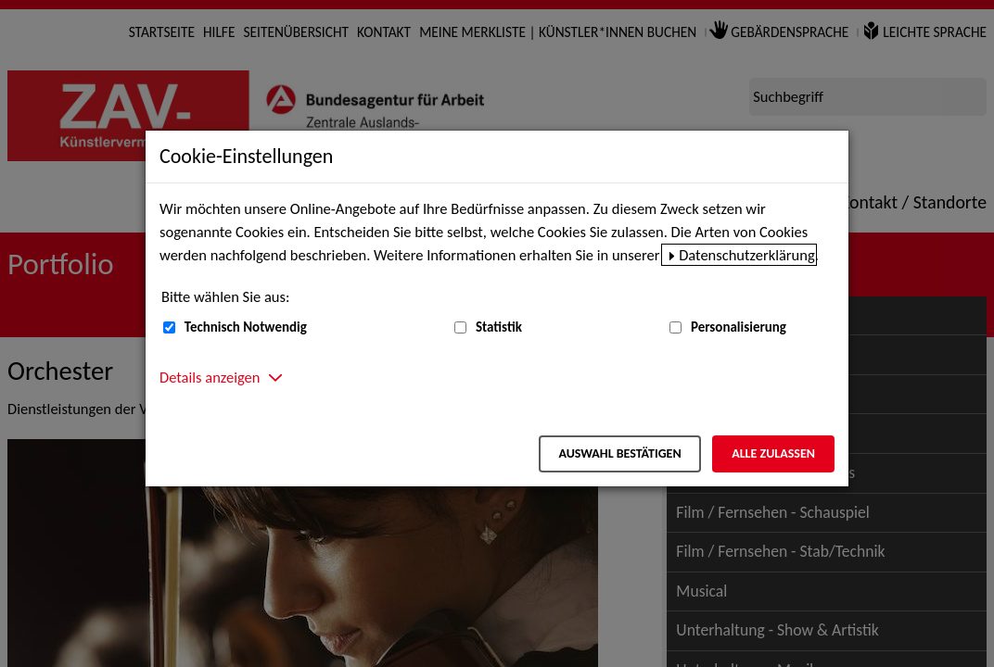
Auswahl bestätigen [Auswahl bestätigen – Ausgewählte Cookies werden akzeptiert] (619, 453)
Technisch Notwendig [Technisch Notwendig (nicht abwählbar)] (246, 327)
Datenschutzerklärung (747, 254)
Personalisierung (738, 327)
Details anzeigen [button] (209, 377)
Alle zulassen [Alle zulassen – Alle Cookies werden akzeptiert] (773, 453)
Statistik (499, 327)
